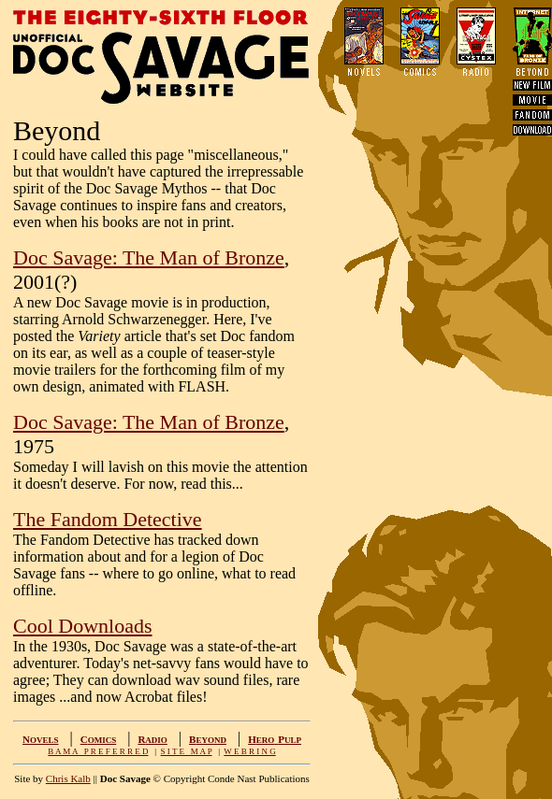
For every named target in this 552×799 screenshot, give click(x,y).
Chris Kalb (68, 778)
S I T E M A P (186, 751)
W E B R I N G (249, 751)
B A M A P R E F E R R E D (98, 751)
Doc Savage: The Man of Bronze (148, 257)
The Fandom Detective (107, 519)
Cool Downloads (83, 625)
